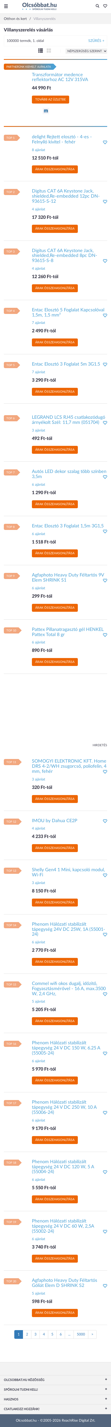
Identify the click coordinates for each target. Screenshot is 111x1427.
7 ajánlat (38, 323)
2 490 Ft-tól (44, 331)
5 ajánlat (38, 1001)
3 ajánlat (38, 430)
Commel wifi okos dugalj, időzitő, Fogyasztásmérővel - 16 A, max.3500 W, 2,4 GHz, (69, 988)
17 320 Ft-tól (45, 217)
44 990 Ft (41, 88)
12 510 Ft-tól (45, 158)
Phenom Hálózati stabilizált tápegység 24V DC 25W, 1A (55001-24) (68, 929)
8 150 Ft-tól (44, 891)
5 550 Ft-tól (44, 1188)
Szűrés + (96, 41)
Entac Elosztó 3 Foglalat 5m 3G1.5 (66, 364)
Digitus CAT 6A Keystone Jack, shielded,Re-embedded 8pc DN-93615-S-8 (64, 255)
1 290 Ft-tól (44, 493)
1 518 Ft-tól (44, 542)
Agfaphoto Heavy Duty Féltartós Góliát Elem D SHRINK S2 (64, 1283)
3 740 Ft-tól (44, 1247)
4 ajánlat (38, 209)
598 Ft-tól (42, 1301)
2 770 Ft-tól (44, 950)
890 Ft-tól (42, 650)
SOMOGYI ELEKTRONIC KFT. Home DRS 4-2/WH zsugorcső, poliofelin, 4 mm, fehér (69, 766)
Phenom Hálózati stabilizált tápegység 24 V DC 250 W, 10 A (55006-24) (64, 1107)
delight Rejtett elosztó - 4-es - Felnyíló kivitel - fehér (62, 139)
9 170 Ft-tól (44, 1128)
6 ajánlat (38, 484)
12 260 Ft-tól (45, 277)
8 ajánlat (38, 150)
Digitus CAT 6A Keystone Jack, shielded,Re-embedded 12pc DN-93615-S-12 (66, 196)
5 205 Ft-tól (44, 1009)
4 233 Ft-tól (44, 836)
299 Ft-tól (42, 596)
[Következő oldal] (92, 1334)
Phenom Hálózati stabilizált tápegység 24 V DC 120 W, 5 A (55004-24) (63, 1167)
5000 (81, 1334)
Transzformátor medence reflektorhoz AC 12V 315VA (60, 77)
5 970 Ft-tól (44, 1069)
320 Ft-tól (42, 787)
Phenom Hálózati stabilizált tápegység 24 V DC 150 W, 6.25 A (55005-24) (66, 1048)
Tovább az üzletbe (50, 99)
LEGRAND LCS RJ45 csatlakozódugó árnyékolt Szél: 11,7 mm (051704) (68, 420)
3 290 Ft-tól (44, 380)
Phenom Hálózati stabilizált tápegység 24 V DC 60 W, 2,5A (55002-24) (63, 1226)
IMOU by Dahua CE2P (54, 821)
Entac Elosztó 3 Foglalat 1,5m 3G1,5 (68, 526)
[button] (103, 6)
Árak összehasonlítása (55, 169)
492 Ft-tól (42, 438)
